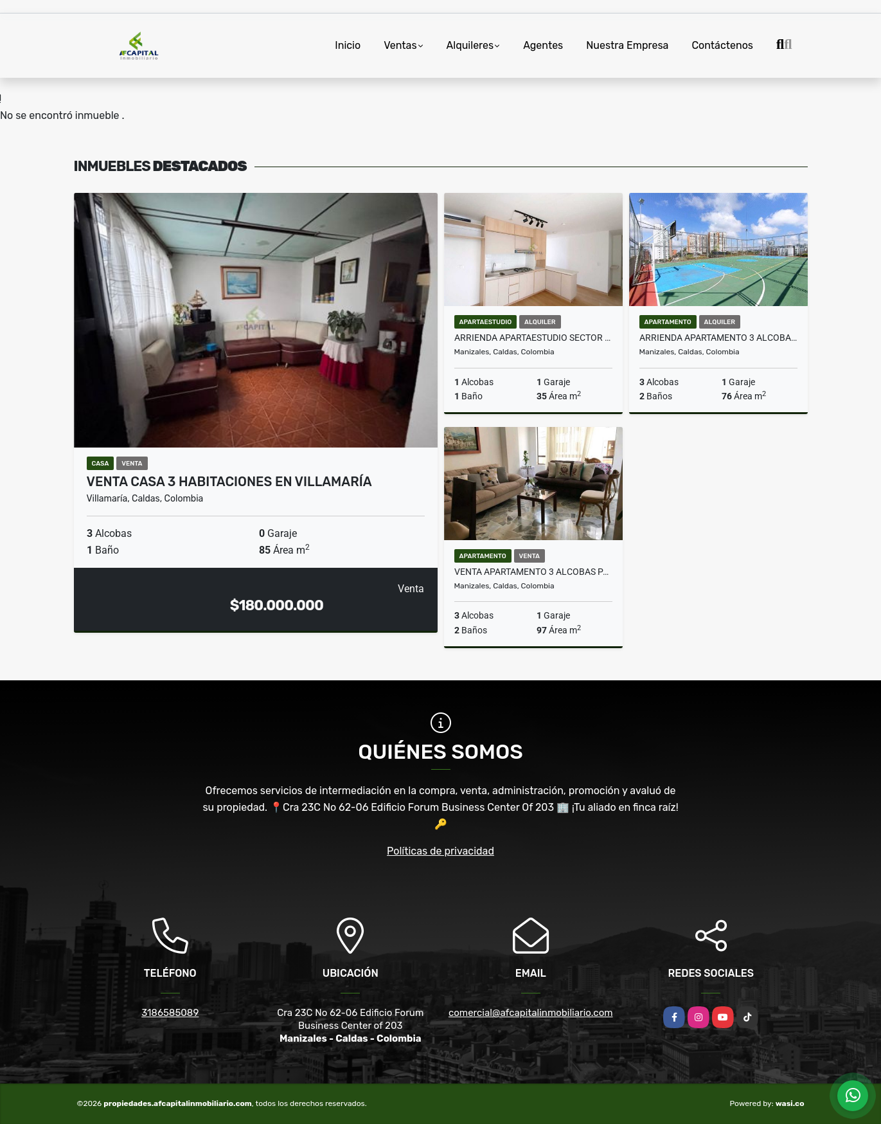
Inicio (347, 45)
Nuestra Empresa (627, 45)
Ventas (400, 45)
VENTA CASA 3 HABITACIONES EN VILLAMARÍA (229, 481)
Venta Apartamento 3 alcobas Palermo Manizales (533, 572)
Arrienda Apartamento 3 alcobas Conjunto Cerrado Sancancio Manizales (718, 337)
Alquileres (470, 45)
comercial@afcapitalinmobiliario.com (531, 1013)
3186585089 (170, 1013)
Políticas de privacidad (440, 851)
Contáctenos (722, 45)
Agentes (543, 45)
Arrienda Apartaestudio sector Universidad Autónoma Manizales (533, 337)
